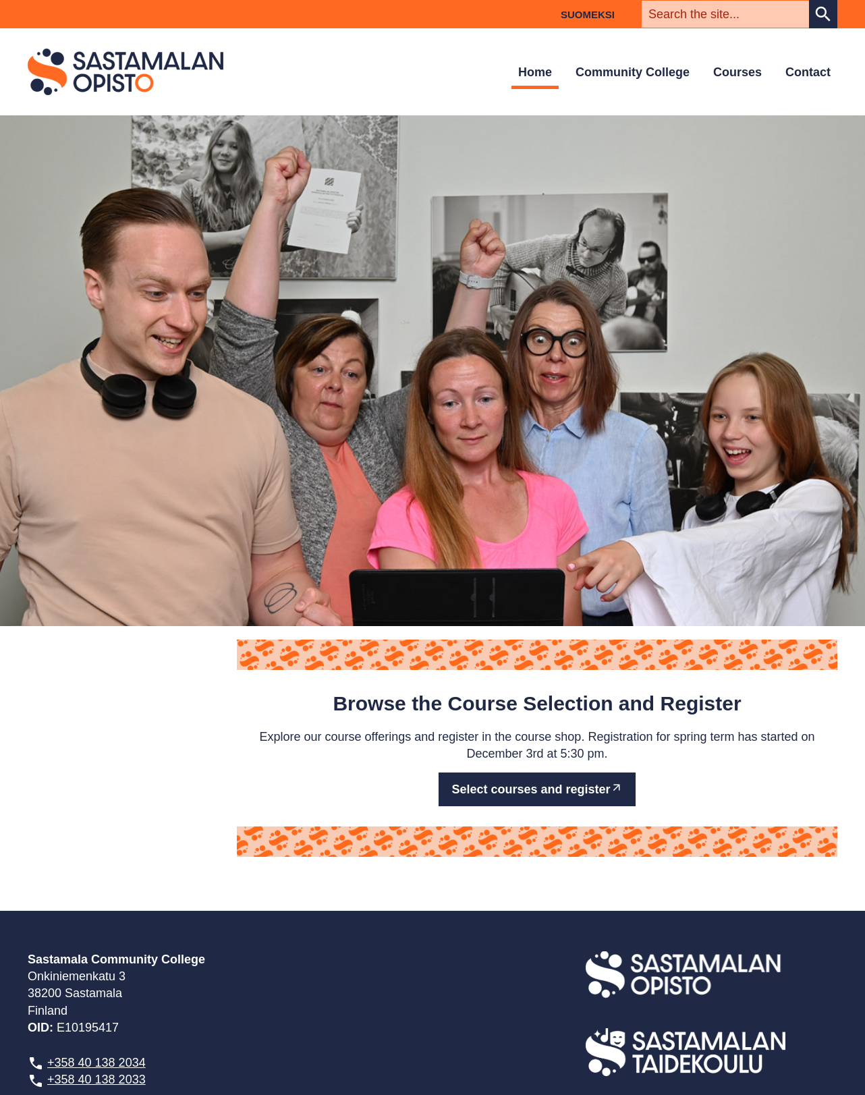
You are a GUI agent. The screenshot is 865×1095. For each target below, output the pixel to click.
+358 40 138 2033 (96, 1079)
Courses (737, 72)
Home (535, 72)
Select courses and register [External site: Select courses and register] (530, 789)
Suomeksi (588, 14)
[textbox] (725, 14)
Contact (808, 72)
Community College (633, 72)
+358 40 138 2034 (96, 1062)
